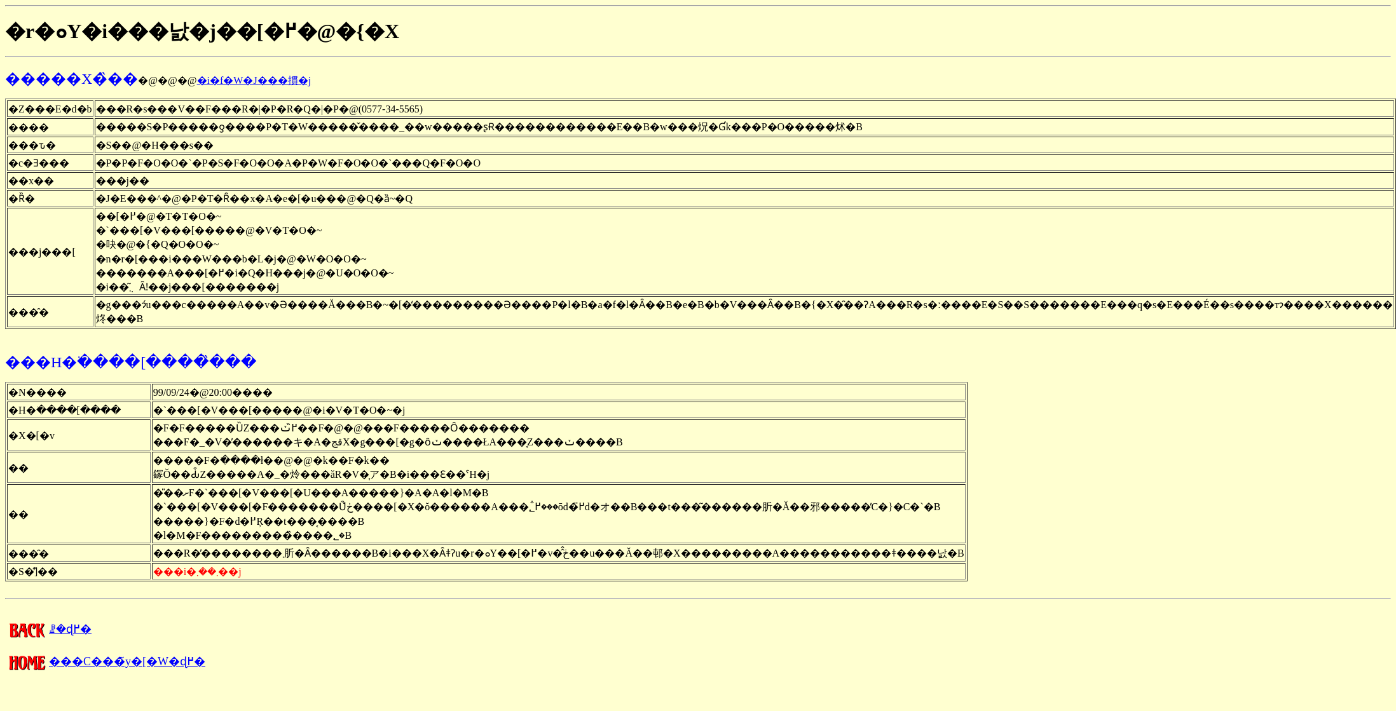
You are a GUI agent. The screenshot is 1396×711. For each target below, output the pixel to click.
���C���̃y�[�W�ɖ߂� (105, 661)
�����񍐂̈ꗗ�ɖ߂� (48, 629)
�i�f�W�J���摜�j (254, 80)
